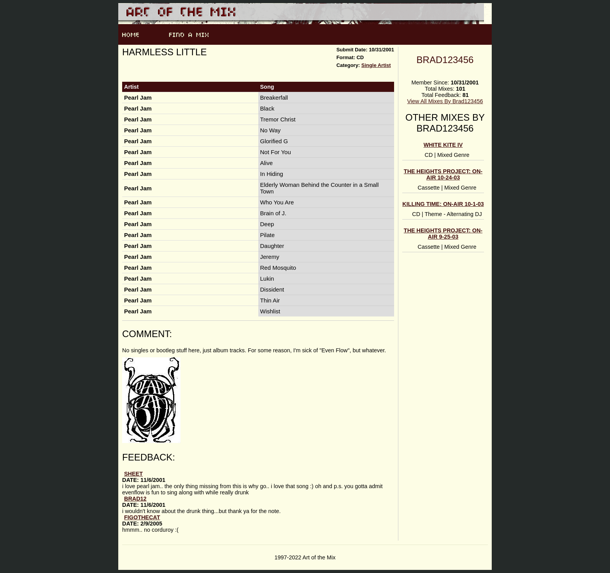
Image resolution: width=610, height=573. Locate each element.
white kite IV (443, 145)
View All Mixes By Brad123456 (445, 101)
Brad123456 (445, 59)
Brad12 (135, 499)
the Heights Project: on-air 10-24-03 (443, 174)
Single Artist (376, 65)
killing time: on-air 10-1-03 (443, 204)
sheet (133, 474)
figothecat (142, 517)
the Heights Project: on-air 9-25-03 (443, 233)
